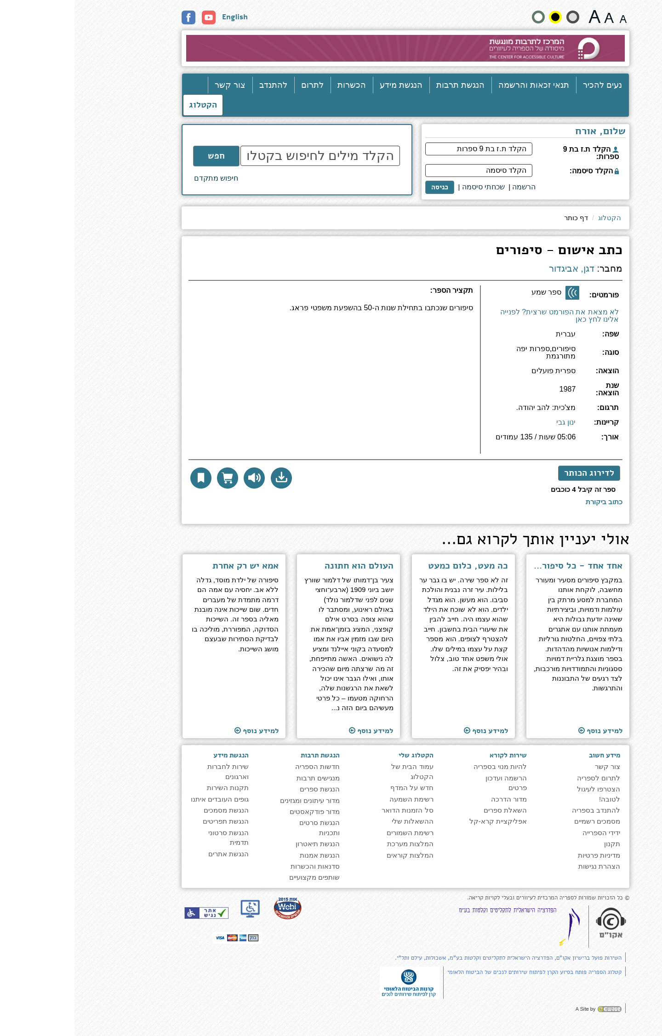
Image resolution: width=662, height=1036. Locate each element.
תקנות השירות (153, 787)
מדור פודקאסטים (240, 811)
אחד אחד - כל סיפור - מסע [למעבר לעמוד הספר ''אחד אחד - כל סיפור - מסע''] (503, 565)
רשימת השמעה (337, 799)
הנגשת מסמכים (151, 810)
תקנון (538, 844)
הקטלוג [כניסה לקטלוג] (128, 105)
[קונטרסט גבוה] (480, 17)
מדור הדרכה (434, 799)
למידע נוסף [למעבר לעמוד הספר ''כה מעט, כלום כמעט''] (411, 730)
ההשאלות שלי (338, 821)
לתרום (238, 85)
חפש (141, 156)
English (160, 17)
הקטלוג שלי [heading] (341, 755)
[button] (206, 478)
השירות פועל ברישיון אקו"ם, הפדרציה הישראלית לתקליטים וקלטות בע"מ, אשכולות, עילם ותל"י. (433, 958)
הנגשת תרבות (386, 85)
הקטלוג (535, 218)
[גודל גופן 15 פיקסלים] (548, 16)
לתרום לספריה (524, 778)
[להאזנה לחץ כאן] (179, 478)
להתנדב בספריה (521, 810)
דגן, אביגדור (497, 268)
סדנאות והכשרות (240, 866)
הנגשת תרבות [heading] (245, 755)
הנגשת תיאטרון (243, 844)
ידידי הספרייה (527, 833)
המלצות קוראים (335, 855)
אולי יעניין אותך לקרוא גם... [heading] (461, 540)
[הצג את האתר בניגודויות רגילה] (463, 17)
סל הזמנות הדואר (333, 810)
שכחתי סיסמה (409, 187)
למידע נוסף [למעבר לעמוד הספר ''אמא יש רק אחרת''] (182, 730)
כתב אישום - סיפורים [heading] (485, 251)
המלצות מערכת (336, 844)
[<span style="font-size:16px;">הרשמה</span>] (449, 187)
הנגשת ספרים (245, 789)
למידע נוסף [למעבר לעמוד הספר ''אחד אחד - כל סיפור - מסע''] (526, 730)
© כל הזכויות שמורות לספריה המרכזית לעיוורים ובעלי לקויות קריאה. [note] (474, 898)
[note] (335, 982)
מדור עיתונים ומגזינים (235, 800)
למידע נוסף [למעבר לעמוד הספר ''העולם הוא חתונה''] (296, 730)
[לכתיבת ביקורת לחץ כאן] (529, 502)
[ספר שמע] (498, 293)
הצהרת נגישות (525, 866)
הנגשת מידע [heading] (156, 755)
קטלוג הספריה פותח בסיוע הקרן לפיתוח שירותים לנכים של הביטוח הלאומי (460, 972)
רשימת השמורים (335, 833)
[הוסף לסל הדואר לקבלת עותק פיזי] (153, 478)
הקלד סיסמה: (519, 171)
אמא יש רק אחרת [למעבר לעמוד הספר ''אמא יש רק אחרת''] (171, 565)
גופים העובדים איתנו (145, 799)
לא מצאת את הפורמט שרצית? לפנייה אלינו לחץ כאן (485, 315)
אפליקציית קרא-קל (423, 821)
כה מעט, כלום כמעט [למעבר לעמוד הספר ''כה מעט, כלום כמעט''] (394, 565)
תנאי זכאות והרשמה (459, 85)
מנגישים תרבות (243, 778)
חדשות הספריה (243, 766)
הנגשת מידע (326, 85)
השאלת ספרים (430, 810)
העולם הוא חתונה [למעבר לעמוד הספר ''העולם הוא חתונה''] (284, 565)
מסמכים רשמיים (523, 821)
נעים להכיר (528, 85)
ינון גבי (491, 422)
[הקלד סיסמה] (404, 170)
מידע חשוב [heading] (530, 755)
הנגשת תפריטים (151, 821)
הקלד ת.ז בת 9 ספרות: (516, 152)
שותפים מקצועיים (240, 877)
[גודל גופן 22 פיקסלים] (520, 16)
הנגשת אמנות (245, 855)
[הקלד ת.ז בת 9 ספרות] (404, 148)
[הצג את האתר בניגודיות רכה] (498, 17)
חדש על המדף (337, 787)
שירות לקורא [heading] (433, 755)
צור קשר (155, 85)
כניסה (365, 187)
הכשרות (277, 85)
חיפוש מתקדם (142, 178)
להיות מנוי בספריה (425, 766)
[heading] (256, 294)
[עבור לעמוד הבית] (331, 48)
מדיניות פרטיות (524, 855)
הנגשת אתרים (154, 854)
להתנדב (199, 85)
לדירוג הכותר (515, 473)
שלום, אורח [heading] (526, 132)
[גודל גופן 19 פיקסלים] (534, 16)
